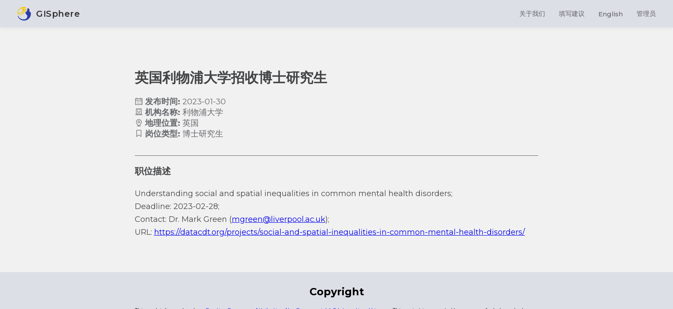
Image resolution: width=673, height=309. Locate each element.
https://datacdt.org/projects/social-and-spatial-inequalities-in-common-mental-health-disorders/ (339, 232)
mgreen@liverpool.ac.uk (278, 219)
